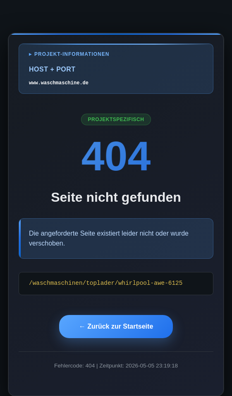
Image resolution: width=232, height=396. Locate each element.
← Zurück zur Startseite (116, 326)
